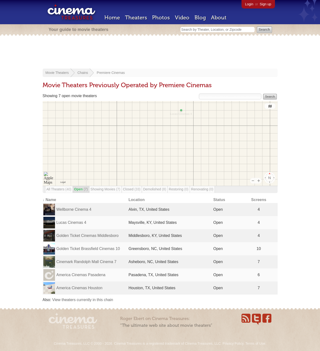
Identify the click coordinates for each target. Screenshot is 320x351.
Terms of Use (255, 343)
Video (182, 17)
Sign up (265, 4)
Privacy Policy (233, 343)
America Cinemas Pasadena (81, 275)
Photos (161, 17)
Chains (83, 73)
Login (249, 4)
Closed (131, 189)
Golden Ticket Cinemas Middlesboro (87, 236)
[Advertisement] (160, 52)
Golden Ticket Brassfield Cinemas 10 (88, 249)
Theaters (136, 17)
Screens (258, 200)
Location (137, 200)
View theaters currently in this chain (82, 300)
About (218, 17)
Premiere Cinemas (111, 73)
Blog (200, 17)
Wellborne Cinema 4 (74, 209)
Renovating (202, 189)
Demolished (154, 189)
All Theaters (59, 189)
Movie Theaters (57, 73)
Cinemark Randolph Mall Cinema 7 (86, 262)
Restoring (178, 189)
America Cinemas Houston (79, 288)
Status (219, 200)
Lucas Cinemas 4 (71, 222)
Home (112, 17)
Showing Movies (105, 189)
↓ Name (49, 200)
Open (81, 189)
